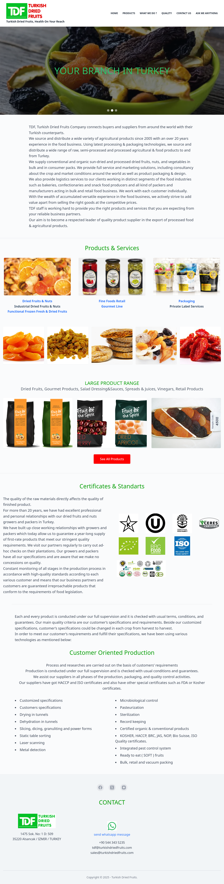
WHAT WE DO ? (148, 13)
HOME (114, 13)
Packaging (187, 301)
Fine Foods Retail (112, 301)
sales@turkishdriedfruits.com (112, 853)
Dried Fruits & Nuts (37, 301)
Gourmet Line (112, 306)
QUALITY (166, 13)
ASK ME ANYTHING (207, 13)
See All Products (112, 459)
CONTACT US (184, 13)
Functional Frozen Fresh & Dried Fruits (37, 311)
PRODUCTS (128, 13)
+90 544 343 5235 (112, 842)
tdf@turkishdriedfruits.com (112, 847)
